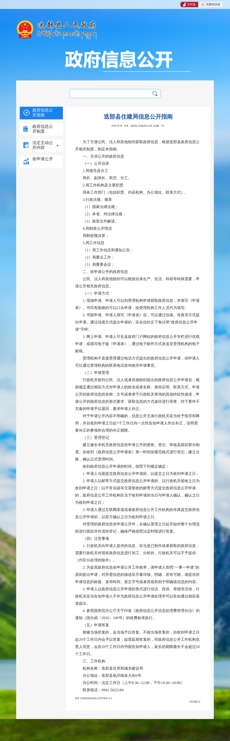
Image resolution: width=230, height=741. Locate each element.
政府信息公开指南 (42, 112)
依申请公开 (42, 158)
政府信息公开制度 (42, 129)
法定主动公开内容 (42, 145)
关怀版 (189, 4)
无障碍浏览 (210, 4)
